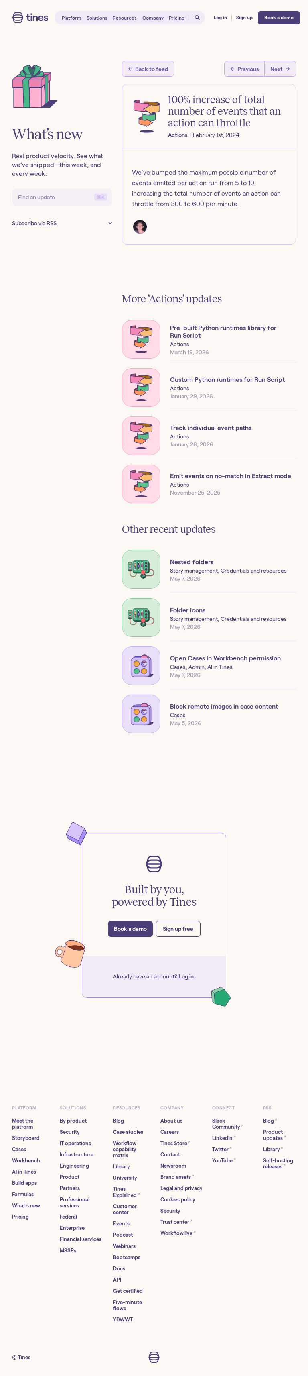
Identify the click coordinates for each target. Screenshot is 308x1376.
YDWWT (123, 1320)
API (117, 1280)
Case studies (128, 1132)
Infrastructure (76, 1155)
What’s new (26, 1206)
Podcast (123, 1235)
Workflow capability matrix (124, 1149)
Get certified (128, 1291)
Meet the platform (22, 1124)
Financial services (80, 1239)
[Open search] (197, 17)
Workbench (26, 1161)
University (125, 1178)
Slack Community (227, 1124)
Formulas (23, 1194)
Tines (24, 1357)
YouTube (224, 1160)
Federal (68, 1217)
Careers (169, 1132)
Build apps (24, 1183)
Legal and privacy (181, 1188)
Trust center (176, 1221)
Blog (118, 1121)
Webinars (124, 1246)
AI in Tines (24, 1172)
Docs (119, 1269)
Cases (19, 1149)
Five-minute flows (127, 1305)
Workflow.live (178, 1232)
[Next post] (280, 69)
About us (171, 1121)
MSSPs (68, 1251)
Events (121, 1224)
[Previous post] (244, 69)
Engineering (74, 1166)
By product (73, 1121)
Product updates (274, 1135)
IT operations (75, 1143)
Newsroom (173, 1166)
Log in (186, 976)
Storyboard (26, 1138)
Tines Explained (126, 1192)
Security (70, 1132)
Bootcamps (126, 1257)
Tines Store (175, 1143)
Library (121, 1167)
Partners (70, 1188)
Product (69, 1177)
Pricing (20, 1217)
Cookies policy (177, 1200)
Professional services (74, 1203)
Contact (170, 1155)
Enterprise (72, 1228)
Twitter (222, 1149)
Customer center (125, 1209)
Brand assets (177, 1176)
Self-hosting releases (278, 1164)
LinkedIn (224, 1137)
